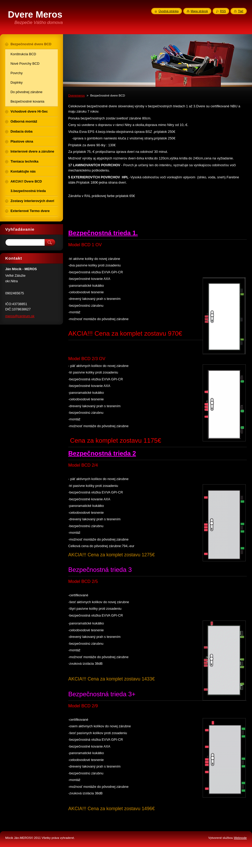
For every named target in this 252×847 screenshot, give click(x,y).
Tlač (240, 11)
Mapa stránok (199, 11)
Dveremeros (76, 95)
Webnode (240, 837)
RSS (223, 11)
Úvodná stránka (168, 11)
